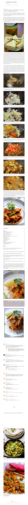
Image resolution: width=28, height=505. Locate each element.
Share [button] (4, 340)
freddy (6, 378)
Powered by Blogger (14, 501)
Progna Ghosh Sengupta (9, 359)
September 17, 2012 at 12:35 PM (18, 368)
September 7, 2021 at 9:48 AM (10, 395)
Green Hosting (7, 382)
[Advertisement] (14, 420)
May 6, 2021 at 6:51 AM (10, 378)
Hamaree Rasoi (8, 354)
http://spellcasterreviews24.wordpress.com (13, 392)
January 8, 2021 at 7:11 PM (10, 373)
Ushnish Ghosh (7, 364)
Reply (6, 381)
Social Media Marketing (16, 384)
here (10, 21)
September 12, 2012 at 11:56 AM (10, 344)
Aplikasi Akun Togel (16, 396)
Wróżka (7, 391)
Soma (6, 344)
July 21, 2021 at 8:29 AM (10, 391)
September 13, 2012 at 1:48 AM (13, 354)
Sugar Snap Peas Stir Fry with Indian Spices (13, 458)
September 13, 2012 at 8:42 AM (15, 359)
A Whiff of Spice (11, 2)
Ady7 (6, 395)
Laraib (6, 373)
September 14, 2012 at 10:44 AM (13, 364)
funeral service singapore (9, 380)
